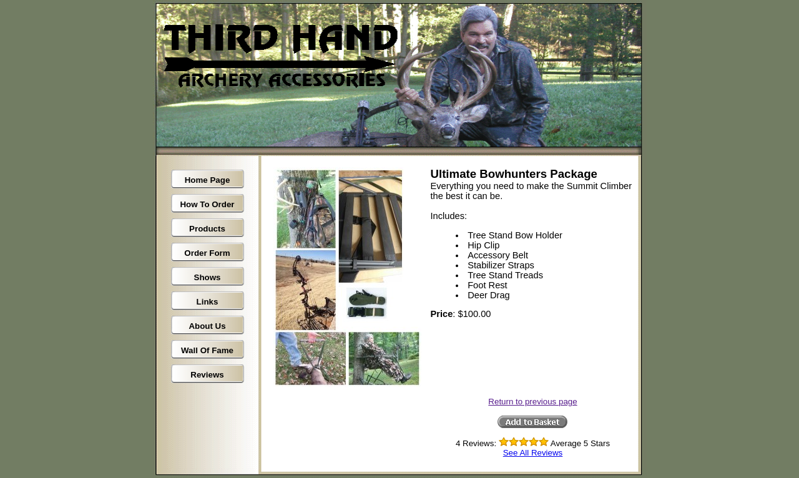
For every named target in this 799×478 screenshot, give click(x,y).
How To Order (207, 204)
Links (207, 301)
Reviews (206, 374)
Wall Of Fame (207, 350)
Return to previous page (532, 401)
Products (207, 228)
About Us (207, 326)
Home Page (207, 180)
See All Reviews (533, 452)
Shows (207, 277)
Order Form (207, 253)
